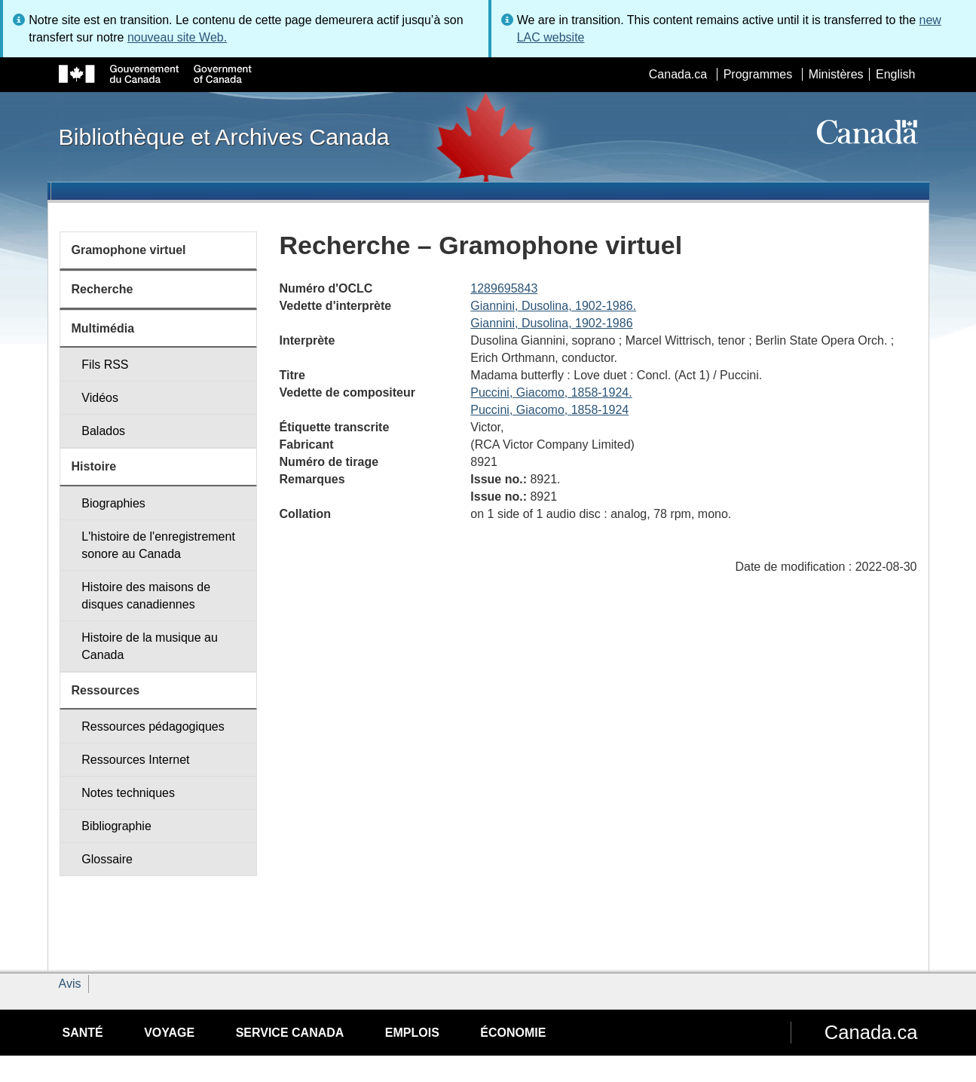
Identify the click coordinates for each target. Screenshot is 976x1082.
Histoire (94, 466)
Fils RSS (104, 364)
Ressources (106, 690)
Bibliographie (116, 826)
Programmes (758, 74)
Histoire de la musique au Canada (149, 646)
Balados (103, 431)
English (895, 74)
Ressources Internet (135, 759)
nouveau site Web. (177, 37)
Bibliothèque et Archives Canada (224, 136)
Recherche (102, 289)
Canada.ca (678, 74)
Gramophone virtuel (129, 250)
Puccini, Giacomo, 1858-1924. (551, 392)
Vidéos (99, 397)
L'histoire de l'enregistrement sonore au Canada (158, 545)
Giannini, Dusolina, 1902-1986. (553, 305)
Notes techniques (128, 792)
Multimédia (103, 328)
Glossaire (107, 859)
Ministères (836, 74)
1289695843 (503, 288)
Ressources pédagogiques (152, 726)
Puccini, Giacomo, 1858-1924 (549, 409)
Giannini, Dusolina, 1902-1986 (551, 323)
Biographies (113, 503)
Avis (70, 983)
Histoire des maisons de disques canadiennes (145, 596)
